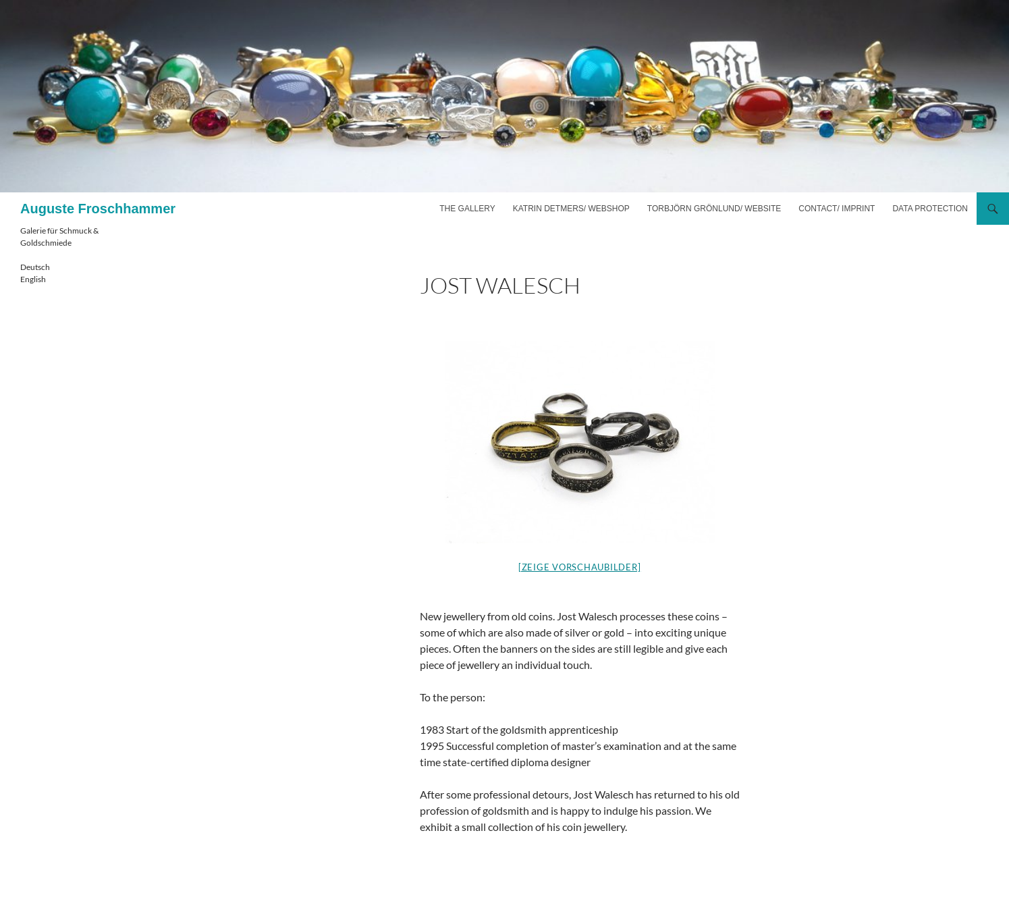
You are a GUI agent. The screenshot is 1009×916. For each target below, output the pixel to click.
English (33, 279)
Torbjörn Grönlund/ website (714, 208)
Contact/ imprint (836, 208)
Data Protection (930, 208)
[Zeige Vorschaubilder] (579, 567)
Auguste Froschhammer (97, 208)
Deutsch (35, 267)
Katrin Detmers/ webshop (571, 208)
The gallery (467, 208)
